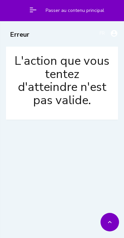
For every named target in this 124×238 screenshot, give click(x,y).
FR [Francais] (102, 33)
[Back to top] (110, 222)
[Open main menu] (33, 10)
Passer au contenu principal (75, 10)
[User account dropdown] (114, 33)
